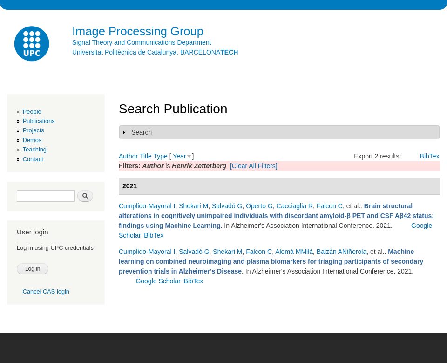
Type (160, 156)
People (32, 111)
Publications (39, 120)
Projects (33, 130)
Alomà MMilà (294, 251)
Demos (32, 140)
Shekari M (193, 206)
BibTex (430, 156)
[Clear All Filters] (254, 166)
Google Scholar (158, 281)
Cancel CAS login (46, 291)
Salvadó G (227, 206)
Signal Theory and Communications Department (141, 42)
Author (128, 156)
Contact (33, 159)
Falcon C (330, 206)
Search (141, 132)
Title (146, 156)
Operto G (259, 206)
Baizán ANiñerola (341, 251)
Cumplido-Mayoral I (147, 206)
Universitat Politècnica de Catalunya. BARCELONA (155, 52)
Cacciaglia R (295, 206)
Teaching (35, 149)
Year (179, 156)
